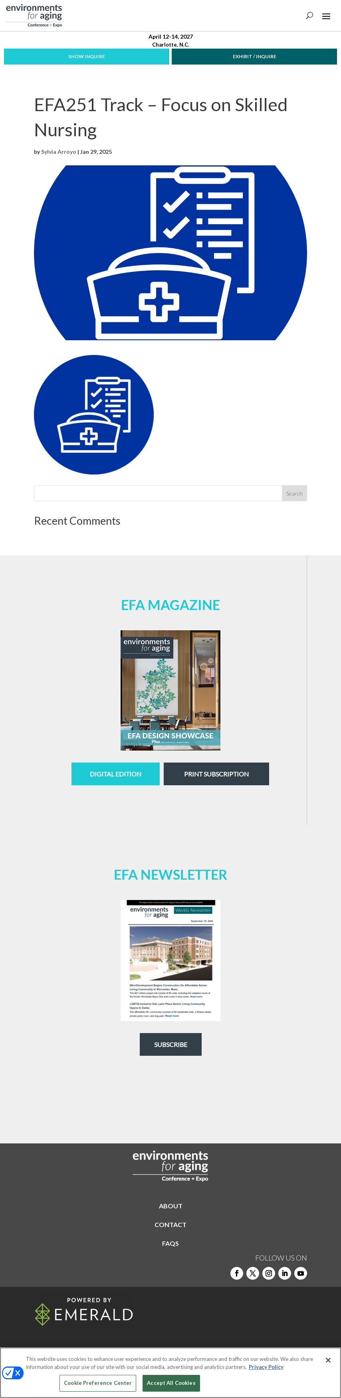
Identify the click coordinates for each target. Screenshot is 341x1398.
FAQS (170, 1243)
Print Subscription (216, 774)
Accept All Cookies (171, 1383)
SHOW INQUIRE (86, 56)
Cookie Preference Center (98, 1383)
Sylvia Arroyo (58, 151)
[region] (170, 1372)
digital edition (115, 774)
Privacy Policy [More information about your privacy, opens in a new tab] (266, 1367)
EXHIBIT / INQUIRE (254, 56)
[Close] (328, 1360)
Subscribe (170, 1044)
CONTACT (170, 1224)
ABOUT (170, 1206)
